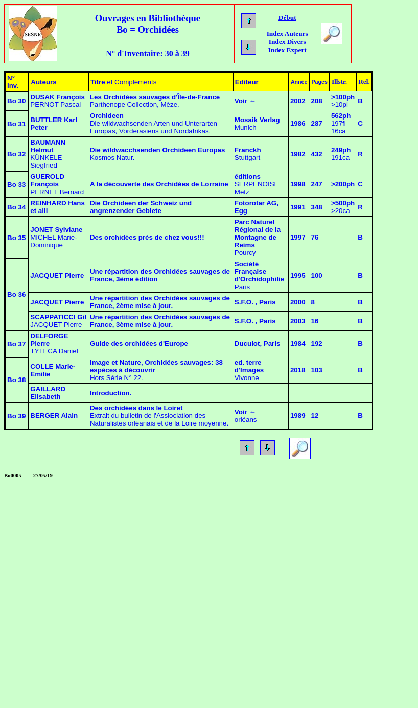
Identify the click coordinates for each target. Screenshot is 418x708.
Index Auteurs (287, 33)
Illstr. (339, 81)
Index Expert (287, 50)
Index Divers (287, 41)
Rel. (364, 81)
